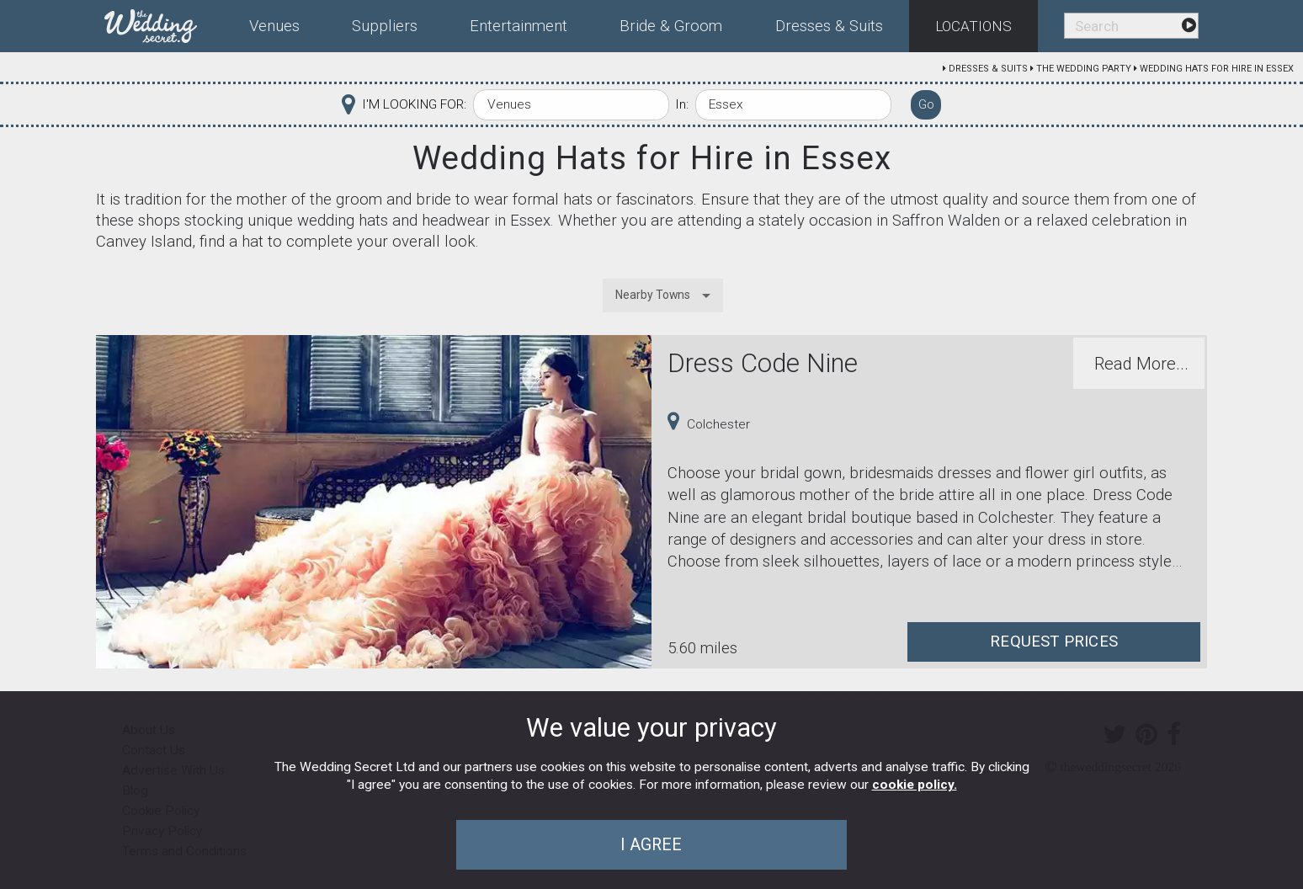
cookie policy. (914, 784)
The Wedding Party (1083, 68)
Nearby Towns (652, 294)
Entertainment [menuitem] (518, 26)
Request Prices (1054, 641)
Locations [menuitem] (973, 26)
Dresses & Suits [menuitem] (829, 26)
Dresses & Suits (988, 68)
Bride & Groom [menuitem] (671, 26)
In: (682, 104)
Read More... (1141, 364)
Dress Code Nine (762, 363)
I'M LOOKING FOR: (414, 104)
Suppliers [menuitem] (384, 26)
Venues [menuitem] (274, 26)
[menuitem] (163, 22)
